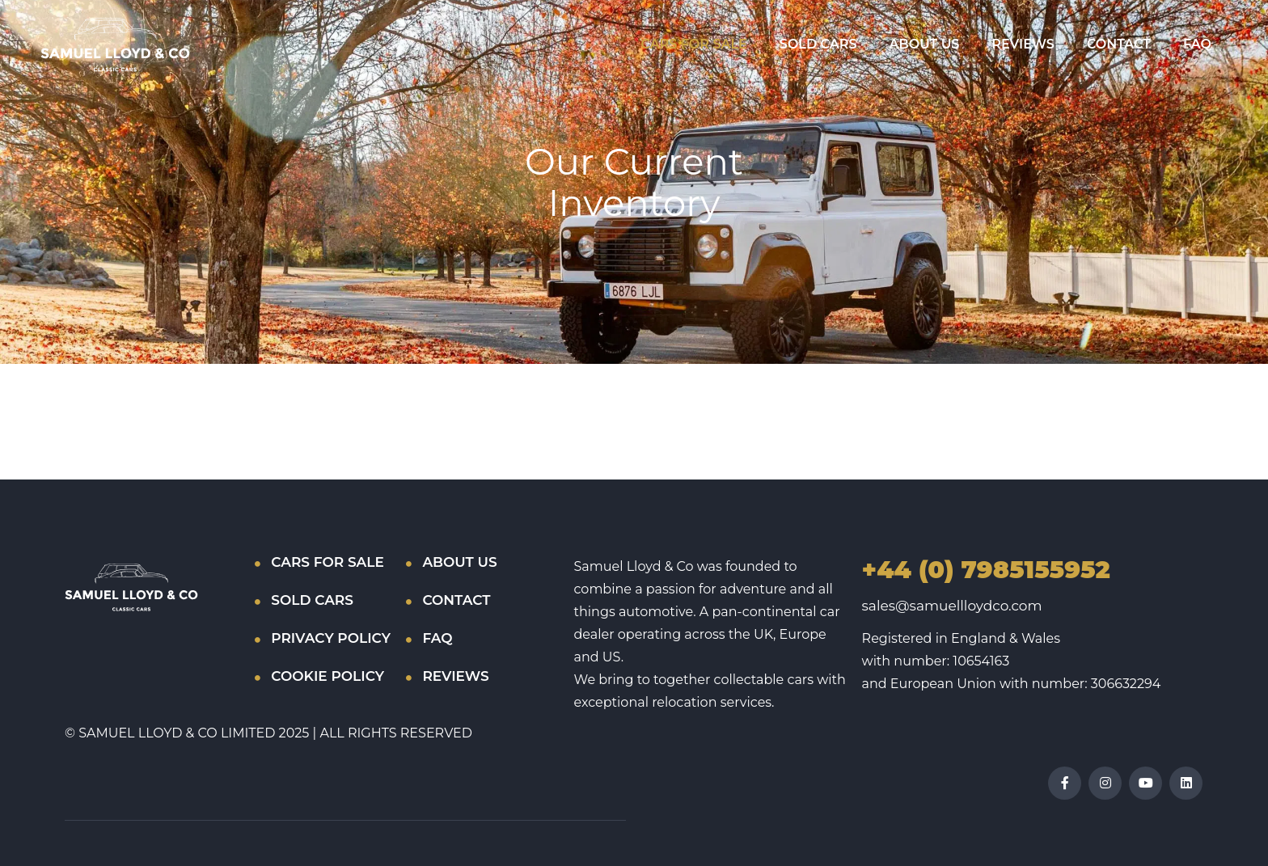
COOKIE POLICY (327, 676)
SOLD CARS (818, 44)
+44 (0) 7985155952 (986, 570)
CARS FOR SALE (693, 44)
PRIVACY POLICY (331, 638)
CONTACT (1119, 44)
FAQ (1197, 44)
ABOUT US (925, 44)
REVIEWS (1022, 44)
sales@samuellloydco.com (952, 606)
